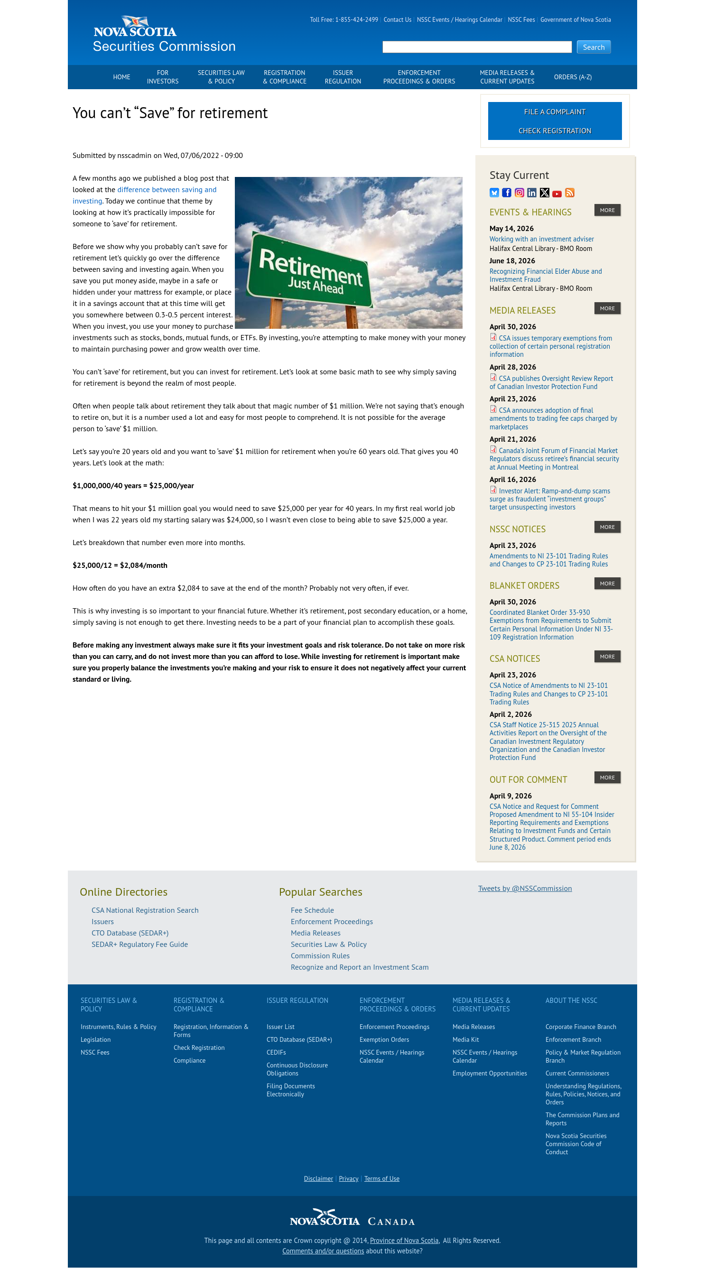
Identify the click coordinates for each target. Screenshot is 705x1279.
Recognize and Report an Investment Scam (360, 967)
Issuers (103, 921)
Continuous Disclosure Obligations (297, 1069)
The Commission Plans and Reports (583, 1119)
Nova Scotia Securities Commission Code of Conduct (576, 1143)
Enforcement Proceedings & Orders (419, 77)
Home (121, 77)
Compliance (189, 1060)
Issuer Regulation (343, 77)
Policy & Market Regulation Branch (583, 1056)
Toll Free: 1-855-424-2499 (344, 20)
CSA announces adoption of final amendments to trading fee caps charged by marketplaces (553, 418)
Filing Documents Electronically (291, 1090)
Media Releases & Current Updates (507, 77)
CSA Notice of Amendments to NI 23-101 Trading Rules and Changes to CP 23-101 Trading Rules (549, 693)
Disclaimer (318, 1178)
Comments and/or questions (323, 1250)
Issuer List (281, 1026)
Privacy (349, 1178)
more (607, 209)
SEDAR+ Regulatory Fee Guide (140, 944)
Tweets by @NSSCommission (525, 888)
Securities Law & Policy (221, 77)
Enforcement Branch (573, 1039)
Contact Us (398, 20)
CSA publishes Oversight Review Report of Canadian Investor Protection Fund (551, 382)
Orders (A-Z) (573, 77)
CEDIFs (276, 1052)
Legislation (96, 1039)
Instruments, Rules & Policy (119, 1026)
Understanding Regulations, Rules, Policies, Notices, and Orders (583, 1094)
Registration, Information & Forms (211, 1030)
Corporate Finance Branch (581, 1026)
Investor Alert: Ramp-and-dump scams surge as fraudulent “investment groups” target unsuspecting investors (550, 499)
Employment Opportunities (490, 1073)
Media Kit (466, 1039)
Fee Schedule (312, 910)
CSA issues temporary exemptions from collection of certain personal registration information (551, 346)
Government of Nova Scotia (575, 20)
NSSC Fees (521, 20)
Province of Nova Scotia (404, 1240)
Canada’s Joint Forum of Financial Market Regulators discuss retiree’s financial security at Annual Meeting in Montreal (554, 459)
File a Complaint (555, 111)
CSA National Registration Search (145, 910)
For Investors (163, 77)
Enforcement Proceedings (332, 921)
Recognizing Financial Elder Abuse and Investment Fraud (546, 275)
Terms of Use (381, 1178)
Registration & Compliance (284, 77)
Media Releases (316, 932)
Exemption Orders (384, 1039)
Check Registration (555, 130)
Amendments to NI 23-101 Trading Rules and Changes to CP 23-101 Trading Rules (549, 559)
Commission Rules (320, 955)
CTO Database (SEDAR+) (130, 932)
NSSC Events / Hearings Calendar (459, 20)
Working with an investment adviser (542, 238)
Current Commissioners (577, 1073)
